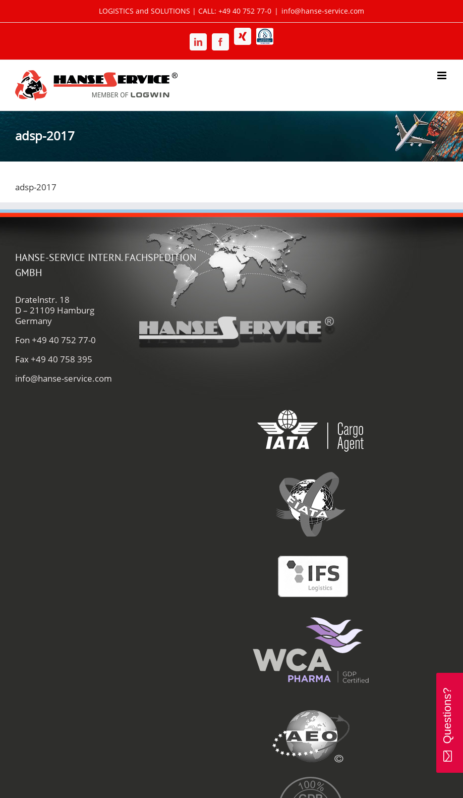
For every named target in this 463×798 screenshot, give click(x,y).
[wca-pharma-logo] (310, 619)
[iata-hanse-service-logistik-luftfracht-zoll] (310, 399)
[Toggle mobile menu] (442, 75)
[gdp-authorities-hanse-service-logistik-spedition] (310, 778)
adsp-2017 (35, 187)
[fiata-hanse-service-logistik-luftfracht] (310, 472)
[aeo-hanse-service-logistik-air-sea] (310, 705)
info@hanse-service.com (322, 11)
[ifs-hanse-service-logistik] (310, 546)
